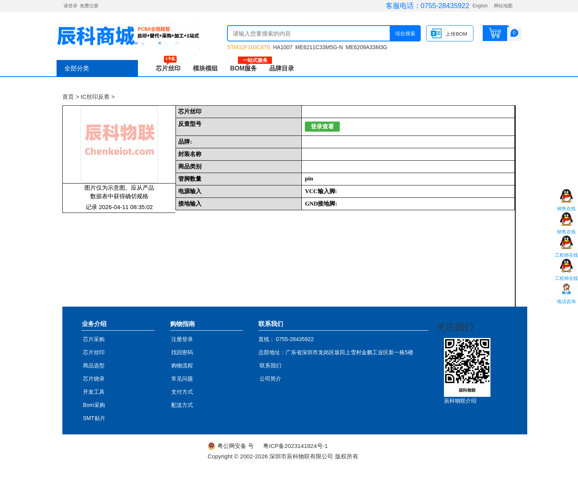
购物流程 (182, 365)
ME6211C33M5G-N (319, 47)
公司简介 (270, 379)
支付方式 (182, 392)
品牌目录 (281, 68)
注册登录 (182, 339)
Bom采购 (94, 405)
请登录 (70, 6)
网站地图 (503, 6)
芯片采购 (94, 339)
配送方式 (182, 405)
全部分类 (76, 68)
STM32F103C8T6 (248, 47)
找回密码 (182, 352)
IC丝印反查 (95, 96)
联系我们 (270, 365)
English (480, 6)
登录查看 (322, 127)
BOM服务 (246, 68)
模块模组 (205, 68)
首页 (68, 96)
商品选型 (94, 365)
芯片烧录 (94, 379)
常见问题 (182, 379)
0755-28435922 (445, 6)
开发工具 (94, 392)
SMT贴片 (94, 418)
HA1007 (282, 47)
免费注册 (89, 6)
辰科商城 (128, 34)
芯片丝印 (168, 68)
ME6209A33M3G (366, 47)
